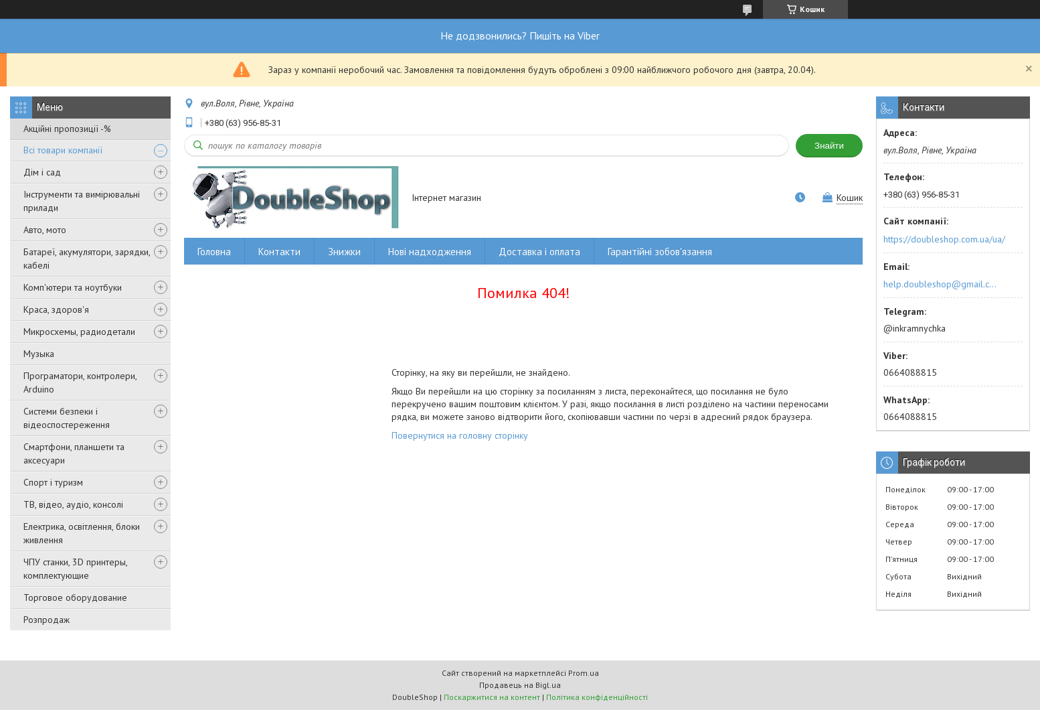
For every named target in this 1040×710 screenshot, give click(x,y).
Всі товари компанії (62, 150)
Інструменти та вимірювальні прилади (81, 201)
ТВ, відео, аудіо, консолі (73, 504)
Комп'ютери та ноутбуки (72, 287)
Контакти (279, 251)
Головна (214, 251)
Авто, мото (44, 230)
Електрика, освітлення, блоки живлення (81, 533)
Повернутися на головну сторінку (460, 435)
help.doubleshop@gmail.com (942, 284)
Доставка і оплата (539, 251)
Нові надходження (429, 251)
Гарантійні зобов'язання (660, 251)
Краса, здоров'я (56, 309)
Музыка (38, 354)
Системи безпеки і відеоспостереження (66, 418)
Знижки (344, 251)
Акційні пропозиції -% (67, 129)
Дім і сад (42, 172)
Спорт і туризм (53, 482)
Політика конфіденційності (597, 697)
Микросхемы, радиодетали (79, 332)
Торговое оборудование (75, 597)
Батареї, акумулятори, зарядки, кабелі (86, 258)
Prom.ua (583, 673)
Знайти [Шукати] (829, 146)
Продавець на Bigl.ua (520, 685)
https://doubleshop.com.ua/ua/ (944, 239)
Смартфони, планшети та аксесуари (73, 453)
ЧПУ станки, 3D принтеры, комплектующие (75, 568)
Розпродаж (46, 620)
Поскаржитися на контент (492, 697)
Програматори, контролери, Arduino (80, 382)
